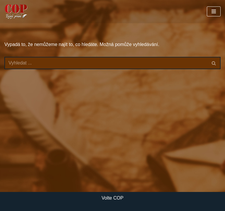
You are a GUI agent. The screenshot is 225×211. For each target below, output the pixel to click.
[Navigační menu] (214, 11)
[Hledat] (105, 63)
